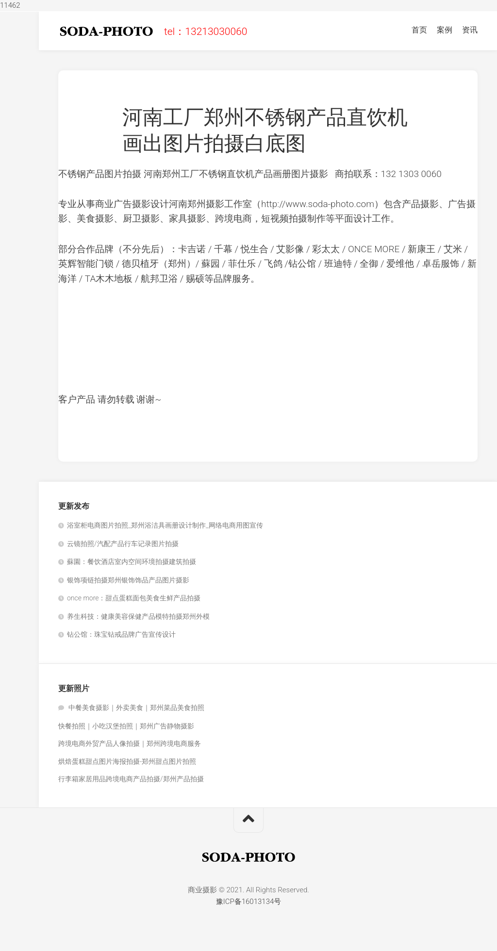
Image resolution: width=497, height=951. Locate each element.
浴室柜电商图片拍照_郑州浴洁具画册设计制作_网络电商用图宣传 (165, 525)
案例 (444, 29)
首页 (419, 29)
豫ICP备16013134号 (249, 901)
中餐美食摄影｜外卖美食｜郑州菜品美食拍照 (136, 707)
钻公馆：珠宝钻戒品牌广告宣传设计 (121, 634)
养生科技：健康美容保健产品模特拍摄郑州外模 (138, 616)
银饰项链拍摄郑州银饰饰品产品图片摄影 (128, 580)
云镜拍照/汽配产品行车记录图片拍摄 (123, 544)
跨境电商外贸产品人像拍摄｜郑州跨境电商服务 (129, 743)
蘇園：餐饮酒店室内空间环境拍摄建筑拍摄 (131, 561)
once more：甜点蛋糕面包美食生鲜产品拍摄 (133, 598)
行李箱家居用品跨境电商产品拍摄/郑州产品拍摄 (131, 779)
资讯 (470, 29)
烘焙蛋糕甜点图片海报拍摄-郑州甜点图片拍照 (127, 761)
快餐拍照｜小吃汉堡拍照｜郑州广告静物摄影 (126, 726)
